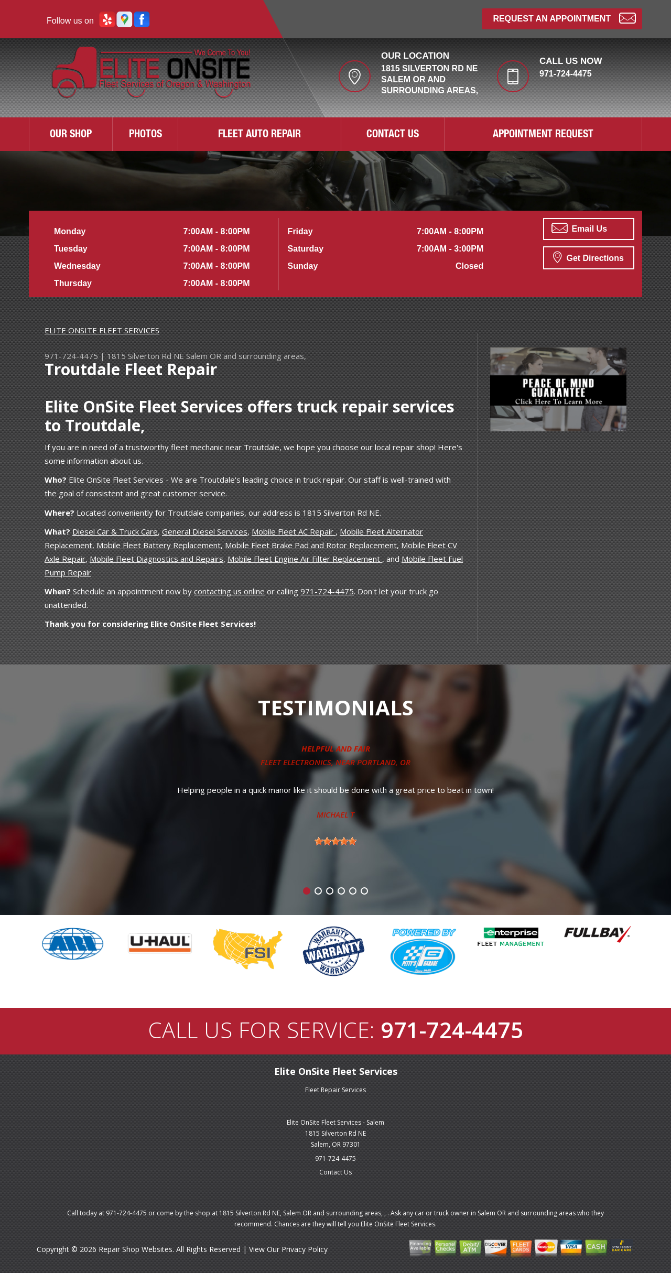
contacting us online (229, 591)
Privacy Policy (305, 1249)
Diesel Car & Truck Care (115, 531)
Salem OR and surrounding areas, (246, 356)
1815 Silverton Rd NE (145, 356)
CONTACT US (392, 135)
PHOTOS (145, 135)
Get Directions (588, 257)
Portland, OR (383, 762)
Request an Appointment (564, 17)
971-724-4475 (565, 73)
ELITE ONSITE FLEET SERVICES (102, 330)
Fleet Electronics (296, 762)
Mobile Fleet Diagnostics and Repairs (156, 558)
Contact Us (335, 1172)
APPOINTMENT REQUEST (543, 135)
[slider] (335, 841)
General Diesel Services (204, 531)
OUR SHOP (71, 135)
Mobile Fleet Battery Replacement (158, 545)
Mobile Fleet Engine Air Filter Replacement (305, 558)
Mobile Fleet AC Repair (294, 531)
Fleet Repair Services (335, 1089)
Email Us (579, 228)
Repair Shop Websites (135, 1249)
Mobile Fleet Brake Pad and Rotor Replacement (311, 545)
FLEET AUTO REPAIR (259, 135)
